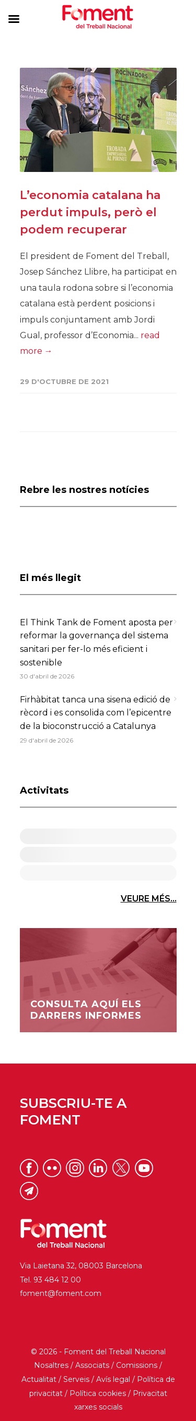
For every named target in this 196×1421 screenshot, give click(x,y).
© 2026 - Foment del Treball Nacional (98, 1351)
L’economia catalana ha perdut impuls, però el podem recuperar (90, 212)
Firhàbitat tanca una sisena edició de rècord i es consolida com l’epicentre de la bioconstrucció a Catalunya (95, 713)
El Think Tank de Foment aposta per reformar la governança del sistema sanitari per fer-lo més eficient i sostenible (96, 642)
